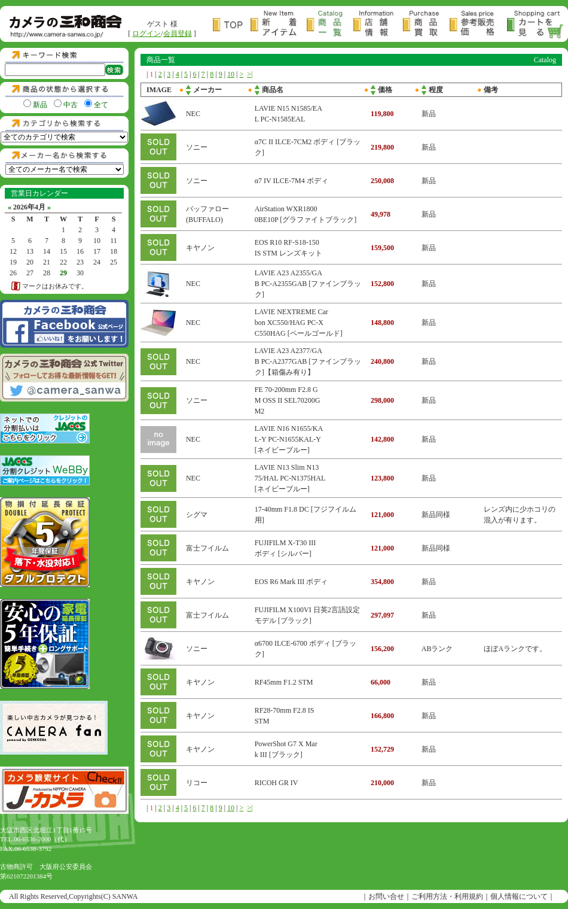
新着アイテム (279, 24)
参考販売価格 (478, 24)
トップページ (232, 24)
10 (230, 74)
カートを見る (535, 24)
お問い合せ (386, 896)
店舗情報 (377, 24)
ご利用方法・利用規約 (447, 896)
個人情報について (519, 896)
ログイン (146, 33)
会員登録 (177, 33)
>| (249, 74)
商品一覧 (330, 24)
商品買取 (426, 24)
